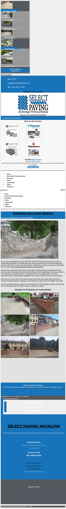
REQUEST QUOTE (33, 167)
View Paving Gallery (33, 463)
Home (9, 174)
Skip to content (6, 75)
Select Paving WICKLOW (34, 426)
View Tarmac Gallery (33, 466)
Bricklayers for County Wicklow (33, 213)
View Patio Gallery (34, 469)
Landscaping (11, 182)
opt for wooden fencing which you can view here (26, 267)
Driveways (10, 178)
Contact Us (10, 186)
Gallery (9, 184)
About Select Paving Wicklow (16, 176)
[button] (33, 190)
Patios (9, 180)
